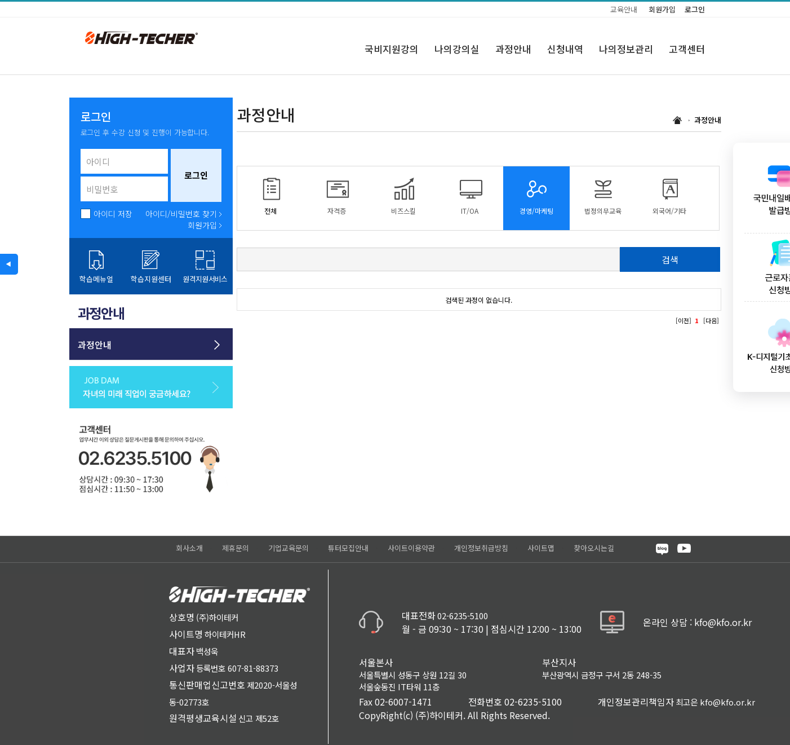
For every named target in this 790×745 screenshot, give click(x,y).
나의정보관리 (626, 49)
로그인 (695, 9)
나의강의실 (457, 49)
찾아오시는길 (594, 548)
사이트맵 (540, 548)
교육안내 (623, 9)
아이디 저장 (113, 214)
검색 (670, 259)
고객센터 (687, 49)
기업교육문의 (288, 548)
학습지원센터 (151, 279)
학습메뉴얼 (96, 279)
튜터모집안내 (348, 548)
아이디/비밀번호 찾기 (181, 214)
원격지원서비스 (205, 279)
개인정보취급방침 (481, 548)
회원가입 (662, 9)
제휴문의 (235, 548)
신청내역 (565, 49)
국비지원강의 (392, 49)
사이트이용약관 (411, 548)
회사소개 (189, 548)
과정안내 (513, 49)
